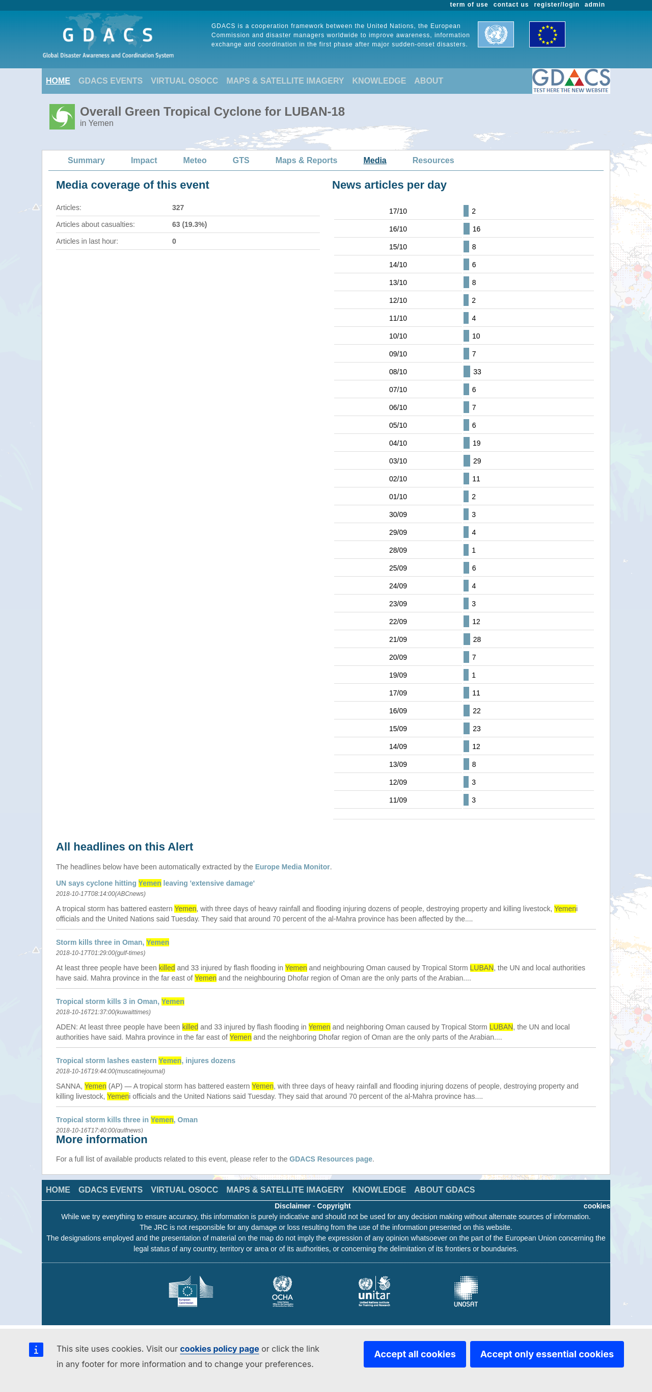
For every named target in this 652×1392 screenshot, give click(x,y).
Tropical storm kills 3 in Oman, (120, 1001)
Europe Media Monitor (292, 867)
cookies (597, 1206)
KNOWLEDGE (379, 80)
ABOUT (428, 80)
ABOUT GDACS (444, 1189)
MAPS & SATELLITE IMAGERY (285, 80)
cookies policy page (219, 1349)
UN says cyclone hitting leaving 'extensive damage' (155, 883)
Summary (86, 160)
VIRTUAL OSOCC (184, 80)
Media (374, 160)
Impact (144, 160)
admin (595, 4)
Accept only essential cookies (547, 1354)
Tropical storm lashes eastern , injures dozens (145, 1060)
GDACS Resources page (330, 1159)
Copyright (334, 1206)
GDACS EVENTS (110, 80)
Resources (433, 160)
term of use (469, 4)
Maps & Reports (307, 160)
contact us (511, 4)
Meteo (195, 160)
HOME (58, 80)
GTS (241, 160)
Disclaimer (293, 1206)
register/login (556, 4)
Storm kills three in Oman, (112, 942)
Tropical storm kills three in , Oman (127, 1120)
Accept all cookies (414, 1354)
